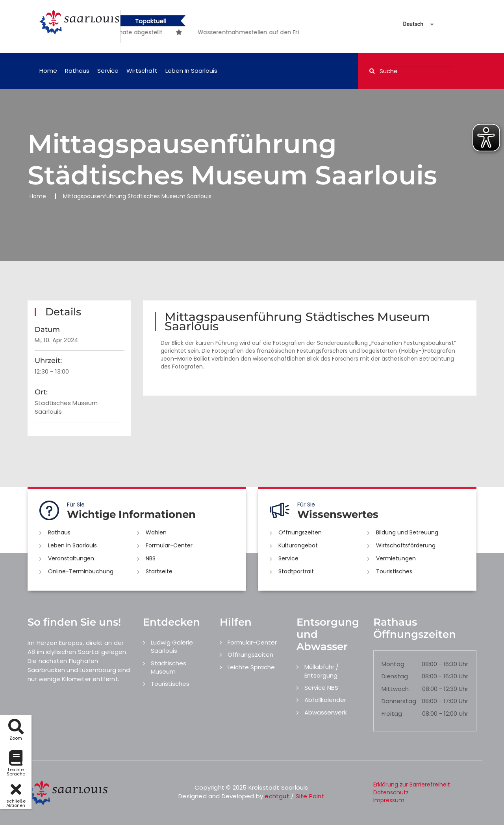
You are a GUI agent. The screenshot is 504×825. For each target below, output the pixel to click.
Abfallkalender (325, 700)
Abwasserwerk (325, 712)
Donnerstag (399, 701)
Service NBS (321, 687)
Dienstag (395, 676)
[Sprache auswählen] (409, 24)
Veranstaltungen (71, 558)
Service (108, 70)
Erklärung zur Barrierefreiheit (411, 784)
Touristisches (394, 571)
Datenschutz (391, 792)
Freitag (392, 713)
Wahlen (156, 532)
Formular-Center (169, 545)
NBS (151, 558)
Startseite (159, 571)
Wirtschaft (142, 70)
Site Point (310, 796)
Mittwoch (395, 689)
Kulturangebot (298, 545)
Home (48, 70)
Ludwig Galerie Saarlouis (172, 646)
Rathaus (77, 70)
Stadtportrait (296, 571)
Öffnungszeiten (300, 532)
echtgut (277, 796)
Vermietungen (396, 558)
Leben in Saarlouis (191, 70)
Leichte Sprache (251, 667)
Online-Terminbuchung (80, 571)
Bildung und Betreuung (407, 532)
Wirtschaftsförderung (405, 545)
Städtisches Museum (168, 667)
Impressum (388, 800)
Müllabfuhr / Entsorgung (321, 671)
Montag (393, 664)
